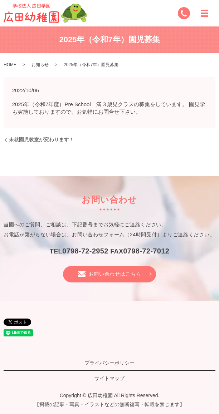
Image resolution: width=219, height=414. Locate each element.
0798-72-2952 (85, 251)
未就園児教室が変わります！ (41, 139)
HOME (10, 64)
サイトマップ (109, 378)
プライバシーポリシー (109, 363)
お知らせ (40, 64)
